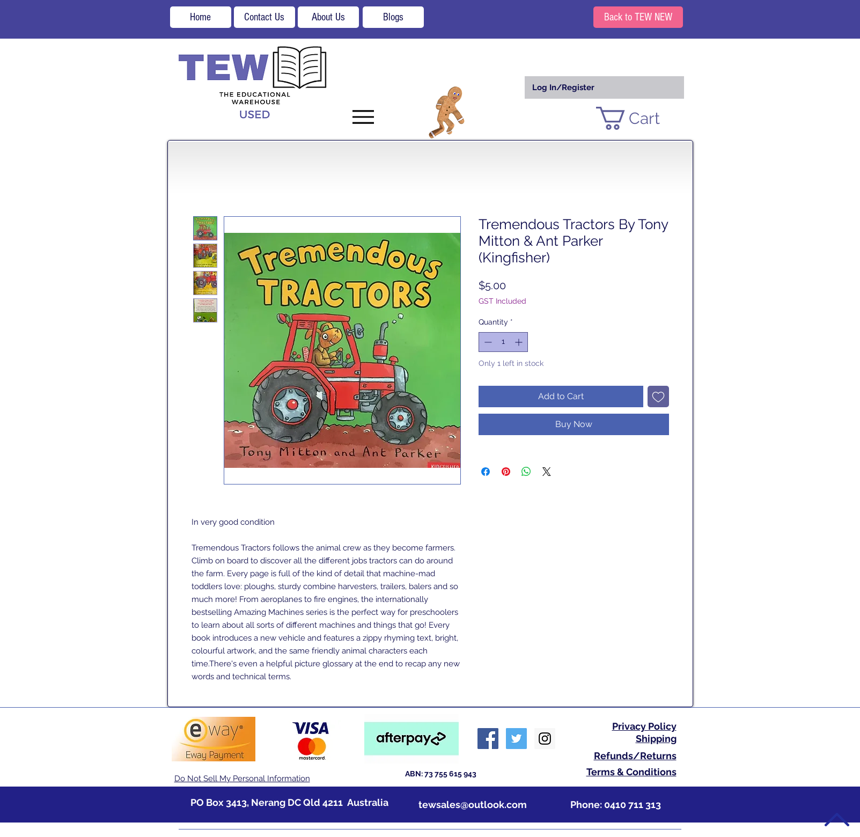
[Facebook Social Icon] (487, 738)
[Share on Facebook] (485, 471)
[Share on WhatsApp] (526, 471)
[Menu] (363, 116)
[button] (641, 118)
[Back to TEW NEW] (638, 17)
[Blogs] (393, 17)
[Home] (200, 17)
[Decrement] (487, 342)
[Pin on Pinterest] (505, 471)
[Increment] (519, 342)
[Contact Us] (264, 17)
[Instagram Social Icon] (544, 738)
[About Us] (328, 17)
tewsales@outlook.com (472, 804)
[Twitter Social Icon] (516, 738)
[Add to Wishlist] (658, 396)
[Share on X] (546, 471)
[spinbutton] (503, 342)
